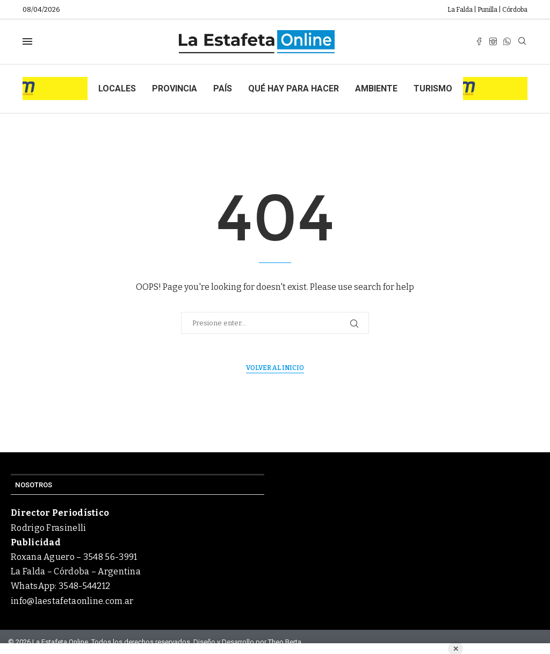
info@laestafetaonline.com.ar (72, 601)
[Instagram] (493, 41)
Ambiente (376, 88)
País (222, 88)
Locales (117, 88)
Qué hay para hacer (293, 88)
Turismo (433, 88)
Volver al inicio (275, 368)
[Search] (522, 41)
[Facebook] (479, 41)
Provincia (174, 88)
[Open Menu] (27, 41)
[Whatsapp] (507, 41)
